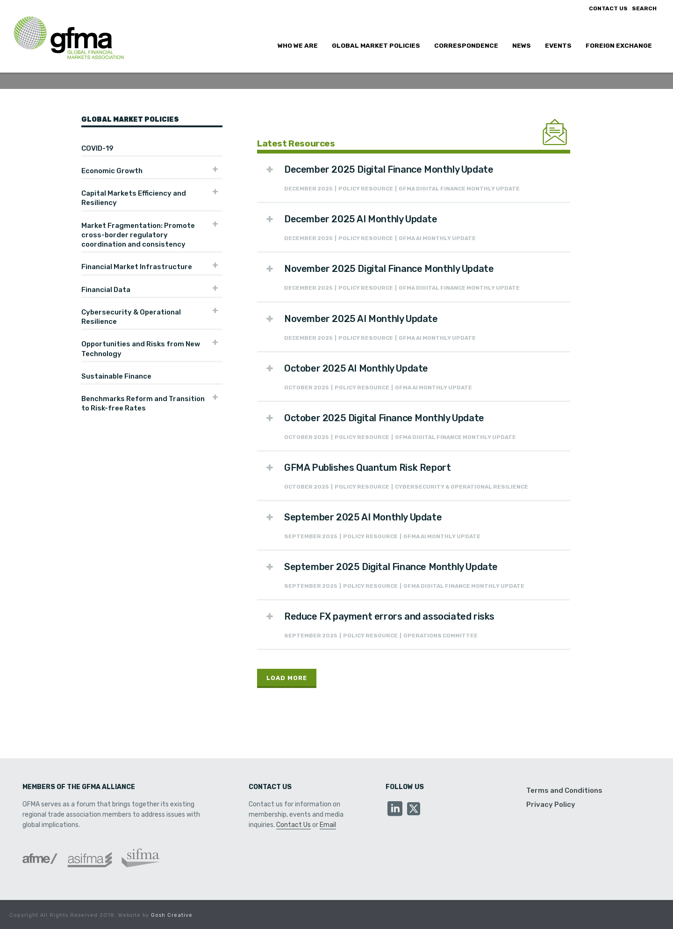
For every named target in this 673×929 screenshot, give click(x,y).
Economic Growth (112, 171)
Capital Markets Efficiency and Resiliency (133, 198)
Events (558, 45)
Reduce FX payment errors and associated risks (389, 616)
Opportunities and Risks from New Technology (140, 349)
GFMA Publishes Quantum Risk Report (367, 467)
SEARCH (644, 8)
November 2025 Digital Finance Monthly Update (389, 268)
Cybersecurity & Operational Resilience (131, 317)
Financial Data (105, 289)
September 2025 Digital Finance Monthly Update (391, 566)
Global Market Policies (376, 45)
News (521, 45)
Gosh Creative (172, 915)
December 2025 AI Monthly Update (360, 219)
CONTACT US (608, 8)
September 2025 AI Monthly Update (363, 517)
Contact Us (293, 825)
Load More (286, 677)
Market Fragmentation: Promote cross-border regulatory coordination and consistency (138, 235)
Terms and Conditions (564, 790)
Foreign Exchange (619, 45)
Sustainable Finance (116, 376)
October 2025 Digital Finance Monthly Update (384, 418)
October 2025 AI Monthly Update (356, 368)
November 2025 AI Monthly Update (361, 318)
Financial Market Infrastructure (136, 267)
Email (328, 825)
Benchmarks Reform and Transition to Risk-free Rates (143, 403)
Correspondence (466, 45)
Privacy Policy (550, 804)
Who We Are (298, 45)
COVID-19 (97, 148)
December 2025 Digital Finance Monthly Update (388, 169)
